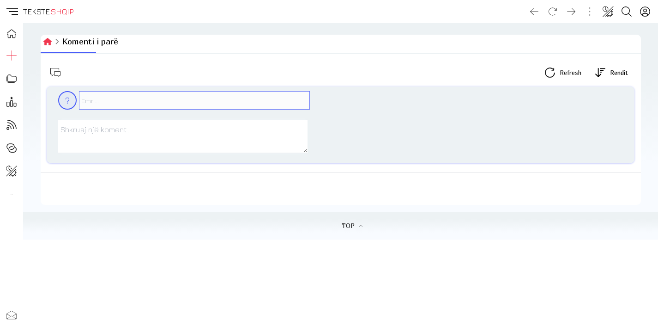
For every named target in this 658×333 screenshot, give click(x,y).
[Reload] (552, 11)
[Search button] (626, 11)
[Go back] (534, 11)
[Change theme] (608, 11)
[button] (11, 11)
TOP (352, 225)
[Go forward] (571, 11)
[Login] (645, 11)
